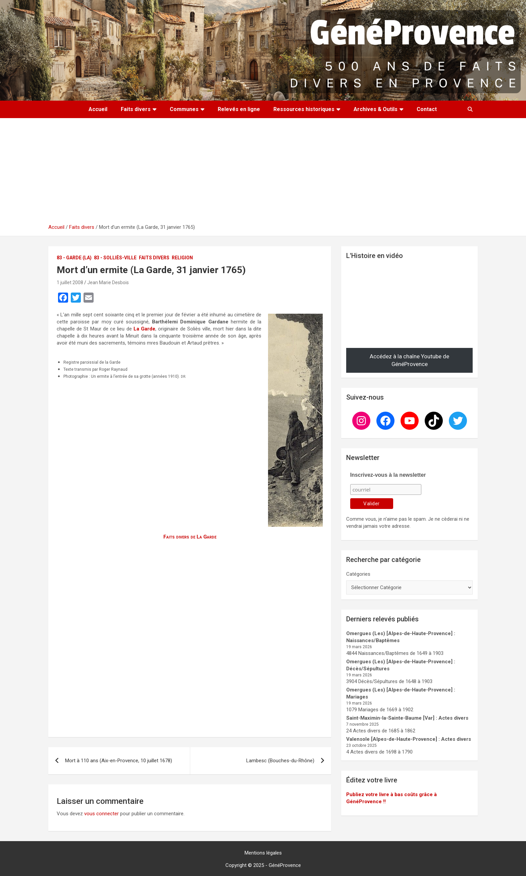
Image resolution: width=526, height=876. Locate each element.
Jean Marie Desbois (108, 282)
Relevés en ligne (239, 109)
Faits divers (136, 109)
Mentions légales (263, 853)
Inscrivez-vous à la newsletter (388, 475)
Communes (184, 109)
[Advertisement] (263, 173)
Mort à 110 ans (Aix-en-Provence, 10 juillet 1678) (118, 761)
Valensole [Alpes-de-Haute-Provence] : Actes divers (408, 739)
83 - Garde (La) (74, 257)
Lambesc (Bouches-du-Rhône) (280, 761)
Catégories (358, 574)
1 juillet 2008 (70, 282)
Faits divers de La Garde (189, 537)
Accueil (98, 109)
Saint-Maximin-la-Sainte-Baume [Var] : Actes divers (407, 718)
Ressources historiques (303, 109)
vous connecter (101, 814)
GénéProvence (285, 865)
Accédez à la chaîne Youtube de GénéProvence (409, 360)
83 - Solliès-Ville (115, 257)
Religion (182, 257)
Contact (427, 109)
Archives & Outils (376, 109)
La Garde (144, 329)
